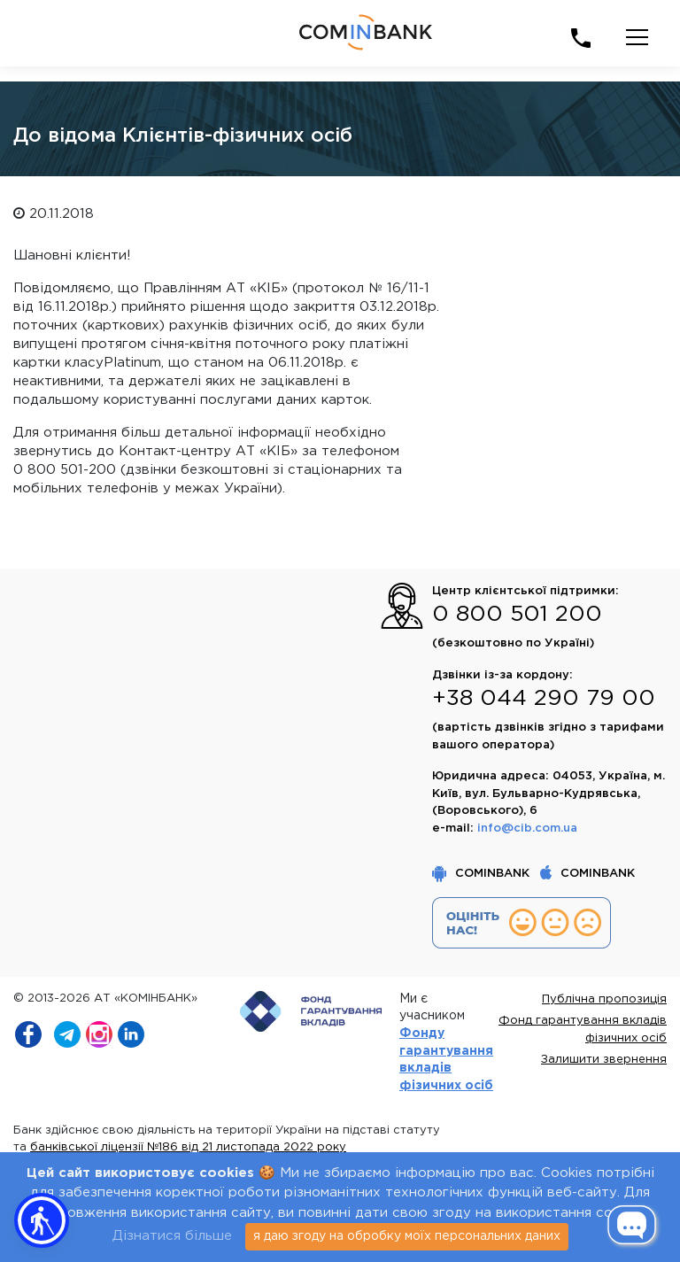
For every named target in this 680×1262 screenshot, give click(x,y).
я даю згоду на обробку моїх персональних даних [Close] (406, 1236)
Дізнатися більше (172, 1236)
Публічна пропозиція (604, 999)
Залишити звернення (604, 1060)
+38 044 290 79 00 (543, 698)
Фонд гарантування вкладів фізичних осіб (582, 1029)
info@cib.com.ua (527, 828)
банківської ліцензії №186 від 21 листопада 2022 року (188, 1147)
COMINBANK (482, 874)
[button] (42, 1220)
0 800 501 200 (517, 614)
